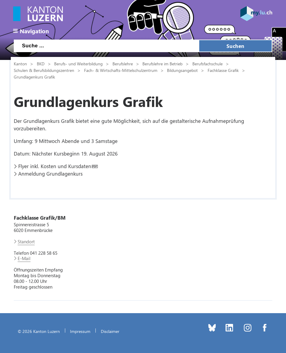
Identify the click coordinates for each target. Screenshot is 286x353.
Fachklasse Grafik (223, 70)
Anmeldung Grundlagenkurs (50, 173)
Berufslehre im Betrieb (162, 63)
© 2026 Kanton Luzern (39, 331)
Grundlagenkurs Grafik (34, 76)
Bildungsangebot (182, 70)
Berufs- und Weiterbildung (78, 63)
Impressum (80, 331)
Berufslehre (122, 63)
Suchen (235, 46)
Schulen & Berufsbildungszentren (44, 70)
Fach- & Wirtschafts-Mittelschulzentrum (120, 70)
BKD (41, 63)
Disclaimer (110, 331)
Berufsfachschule (207, 63)
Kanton (20, 63)
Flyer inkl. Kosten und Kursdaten (54, 166)
